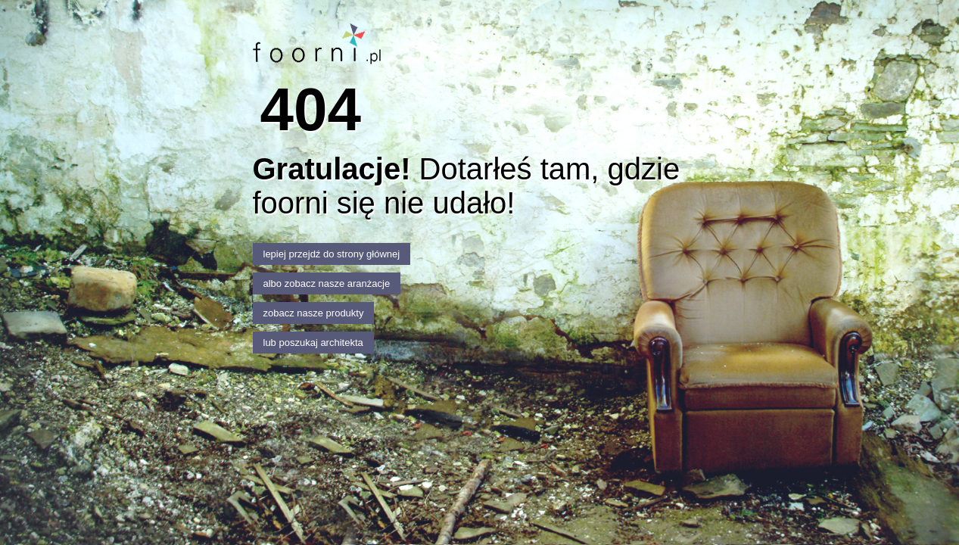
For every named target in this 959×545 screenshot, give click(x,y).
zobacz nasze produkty (313, 313)
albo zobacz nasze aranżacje (327, 283)
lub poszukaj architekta (313, 342)
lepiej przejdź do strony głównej (331, 254)
